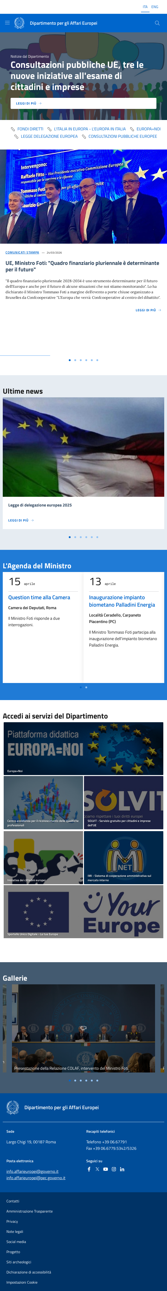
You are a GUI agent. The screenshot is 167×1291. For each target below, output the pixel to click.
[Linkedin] (122, 1169)
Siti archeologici (18, 1262)
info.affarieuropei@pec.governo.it (35, 1178)
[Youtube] (105, 1169)
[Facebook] (89, 1169)
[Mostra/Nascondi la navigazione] (7, 22)
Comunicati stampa (22, 252)
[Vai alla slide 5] (92, 360)
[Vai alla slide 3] (81, 360)
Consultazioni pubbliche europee (119, 136)
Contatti (12, 1201)
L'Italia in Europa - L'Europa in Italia (86, 129)
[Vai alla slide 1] (70, 360)
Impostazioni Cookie (21, 1282)
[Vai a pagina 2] (86, 687)
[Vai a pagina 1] (81, 687)
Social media (16, 1241)
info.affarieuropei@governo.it (32, 1171)
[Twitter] (97, 1169)
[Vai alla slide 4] (86, 360)
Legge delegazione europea (46, 136)
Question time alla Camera (39, 597)
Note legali (14, 1231)
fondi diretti (26, 129)
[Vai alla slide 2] (75, 360)
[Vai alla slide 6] (97, 360)
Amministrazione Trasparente (29, 1211)
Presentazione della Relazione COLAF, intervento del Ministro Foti (71, 1068)
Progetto (13, 1252)
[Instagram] (114, 1169)
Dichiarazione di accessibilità (28, 1272)
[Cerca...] (157, 23)
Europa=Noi (145, 129)
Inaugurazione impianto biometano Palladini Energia (122, 601)
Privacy (12, 1221)
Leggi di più (29, 103)
